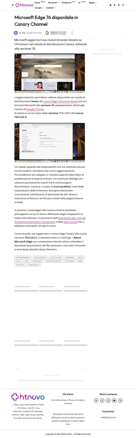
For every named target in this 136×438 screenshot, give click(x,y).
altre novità (70, 221)
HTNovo (69, 434)
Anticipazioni (40, 257)
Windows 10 (34, 265)
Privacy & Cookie (76, 400)
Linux (18, 261)
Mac (27, 261)
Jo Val (22, 32)
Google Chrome (35, 109)
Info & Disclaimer (59, 400)
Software (69, 261)
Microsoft (38, 261)
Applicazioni (56, 257)
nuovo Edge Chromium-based (60, 101)
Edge (80, 257)
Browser (70, 257)
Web (80, 261)
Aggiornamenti (23, 257)
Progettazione (54, 261)
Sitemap (68, 403)
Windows (20, 265)
